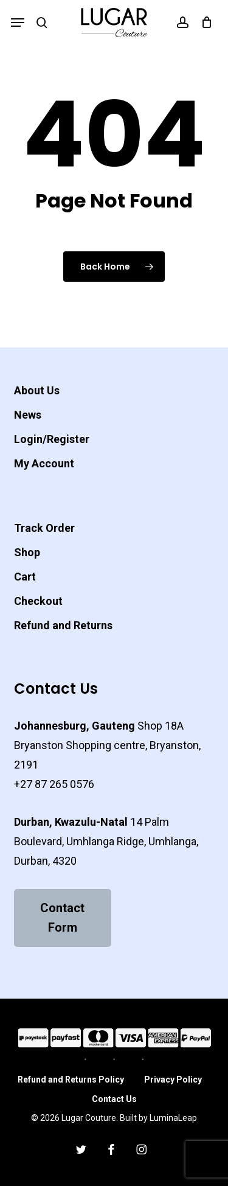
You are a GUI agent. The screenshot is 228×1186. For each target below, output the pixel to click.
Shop (27, 552)
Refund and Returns (63, 625)
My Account (44, 463)
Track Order (44, 527)
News (27, 414)
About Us (37, 390)
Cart (25, 576)
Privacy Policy (173, 1079)
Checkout (38, 601)
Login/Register (51, 439)
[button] (17, 22)
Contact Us (114, 1099)
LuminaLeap (173, 1118)
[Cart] (203, 22)
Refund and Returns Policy (71, 1079)
